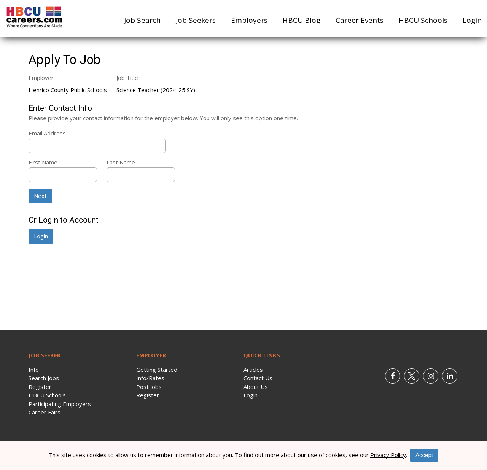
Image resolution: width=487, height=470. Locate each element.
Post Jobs (149, 386)
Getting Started (156, 369)
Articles (253, 369)
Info (34, 369)
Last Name (121, 162)
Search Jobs (44, 378)
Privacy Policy (388, 455)
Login (472, 20)
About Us (256, 386)
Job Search (142, 20)
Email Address (47, 133)
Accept (424, 455)
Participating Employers (60, 404)
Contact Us (258, 378)
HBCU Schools (423, 20)
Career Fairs (44, 412)
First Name (43, 162)
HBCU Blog (301, 20)
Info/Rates (150, 378)
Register (40, 386)
